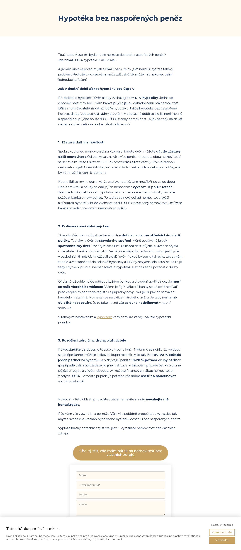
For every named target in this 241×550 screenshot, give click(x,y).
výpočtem (104, 317)
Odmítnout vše (222, 532)
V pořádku (222, 540)
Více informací (113, 539)
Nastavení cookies (222, 524)
